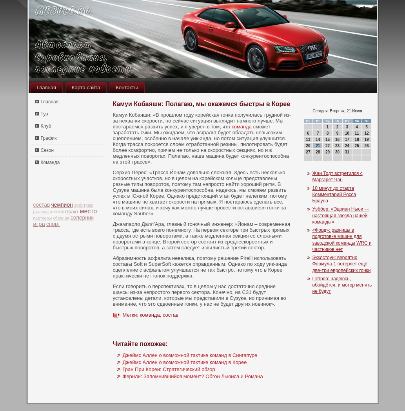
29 (327, 152)
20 (308, 146)
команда (242, 127)
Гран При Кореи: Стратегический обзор (169, 369)
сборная (61, 218)
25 (357, 146)
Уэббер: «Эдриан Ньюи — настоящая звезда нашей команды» (340, 215)
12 (366, 133)
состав (41, 205)
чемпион (62, 205)
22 (327, 146)
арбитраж (83, 205)
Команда (50, 162)
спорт (53, 224)
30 (337, 152)
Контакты (127, 87)
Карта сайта (86, 87)
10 (347, 133)
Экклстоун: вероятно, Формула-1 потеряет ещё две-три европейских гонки (341, 264)
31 (347, 152)
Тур (44, 114)
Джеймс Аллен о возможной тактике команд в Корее (185, 362)
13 (308, 139)
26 (366, 146)
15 (327, 139)
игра (39, 224)
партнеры (42, 218)
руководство (45, 211)
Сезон (47, 150)
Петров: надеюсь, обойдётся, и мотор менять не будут (342, 285)
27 (308, 152)
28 (318, 152)
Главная (46, 87)
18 (357, 139)
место (88, 211)
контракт (68, 212)
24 (347, 146)
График (49, 138)
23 (337, 146)
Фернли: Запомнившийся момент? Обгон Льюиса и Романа (193, 376)
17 (347, 139)
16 (337, 139)
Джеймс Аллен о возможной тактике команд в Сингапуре (190, 355)
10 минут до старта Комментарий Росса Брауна (334, 195)
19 (366, 139)
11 (357, 133)
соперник (82, 218)
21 (318, 146)
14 (318, 139)
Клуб (46, 126)
